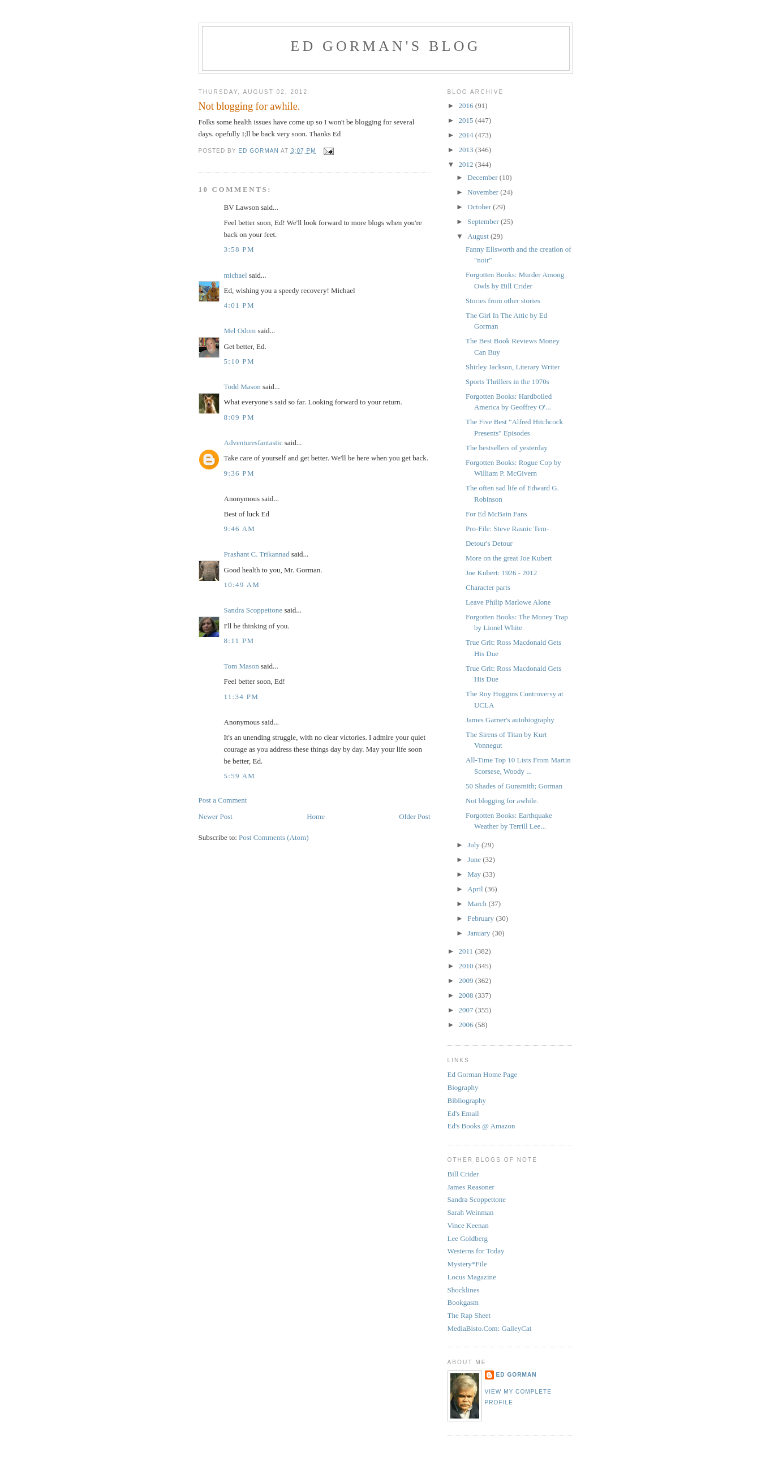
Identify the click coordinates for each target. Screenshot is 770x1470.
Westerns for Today (476, 1251)
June (475, 859)
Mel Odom (240, 330)
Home (316, 816)
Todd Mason (242, 386)
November (483, 192)
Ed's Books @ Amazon (481, 1126)
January (479, 933)
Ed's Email (463, 1113)
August (479, 236)
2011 (467, 951)
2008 (467, 995)
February (481, 918)
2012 (467, 164)
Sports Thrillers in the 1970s (507, 381)
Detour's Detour (489, 543)
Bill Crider (463, 1174)
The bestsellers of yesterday (507, 447)
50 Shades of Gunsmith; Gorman (514, 786)
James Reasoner (471, 1187)
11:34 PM (241, 696)
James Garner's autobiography (510, 719)
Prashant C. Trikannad (257, 554)
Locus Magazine (472, 1277)
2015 (467, 120)
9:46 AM (240, 528)
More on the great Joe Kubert (509, 558)
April (476, 889)
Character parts (488, 587)
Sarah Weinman (471, 1212)
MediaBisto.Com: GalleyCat (490, 1328)
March (477, 903)
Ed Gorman (516, 1375)
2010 (467, 966)
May (475, 874)
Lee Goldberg (468, 1238)
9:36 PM (239, 473)
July (474, 844)
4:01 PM (239, 305)
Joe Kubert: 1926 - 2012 (501, 572)
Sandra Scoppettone (253, 610)
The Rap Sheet (469, 1315)
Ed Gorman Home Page (483, 1074)
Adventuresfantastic (253, 442)
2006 (467, 1024)
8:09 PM (239, 417)
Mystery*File (467, 1264)
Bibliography (467, 1100)
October (480, 206)
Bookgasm (463, 1302)
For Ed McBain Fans (496, 514)
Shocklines (464, 1290)
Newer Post (216, 816)
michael (235, 275)
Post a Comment (223, 800)
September (484, 221)
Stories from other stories (503, 300)
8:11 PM (239, 640)
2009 (467, 980)
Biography (463, 1087)
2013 (467, 149)
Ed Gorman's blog (385, 46)
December (483, 177)
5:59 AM (240, 775)
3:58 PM (239, 249)
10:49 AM (242, 584)
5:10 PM (239, 361)
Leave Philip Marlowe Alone (508, 602)
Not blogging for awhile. (502, 800)
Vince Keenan (468, 1225)
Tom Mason (241, 666)
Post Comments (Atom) (274, 837)
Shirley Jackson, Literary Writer (513, 367)
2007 (467, 1010)
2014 (467, 135)
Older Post (414, 816)
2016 (467, 105)
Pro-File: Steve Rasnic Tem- (507, 528)
